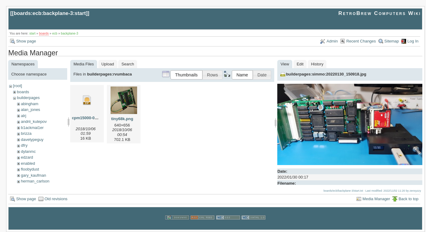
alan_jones (30, 109)
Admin (332, 41)
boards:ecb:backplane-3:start (50, 13)
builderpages (28, 97)
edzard (27, 157)
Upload (107, 64)
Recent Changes (361, 41)
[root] (17, 85)
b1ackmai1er (32, 127)
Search (128, 64)
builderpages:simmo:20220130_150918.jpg (326, 74)
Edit (300, 64)
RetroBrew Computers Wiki (379, 13)
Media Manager (376, 199)
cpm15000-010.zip (89, 118)
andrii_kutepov (34, 121)
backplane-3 (69, 33)
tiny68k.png (122, 118)
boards (44, 33)
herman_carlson (35, 181)
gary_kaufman (33, 175)
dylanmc (28, 151)
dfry (24, 145)
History (317, 64)
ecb (54, 33)
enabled (28, 163)
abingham (29, 103)
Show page (26, 41)
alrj (23, 115)
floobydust (30, 169)
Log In (412, 41)
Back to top (408, 199)
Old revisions (56, 199)
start (32, 33)
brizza (26, 133)
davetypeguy (32, 139)
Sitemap (391, 41)
